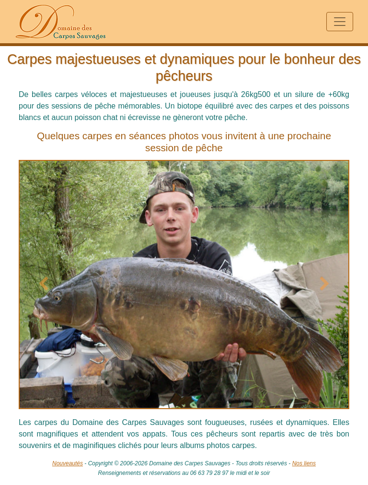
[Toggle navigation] (339, 21)
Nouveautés (67, 463)
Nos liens (304, 463)
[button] (44, 284)
